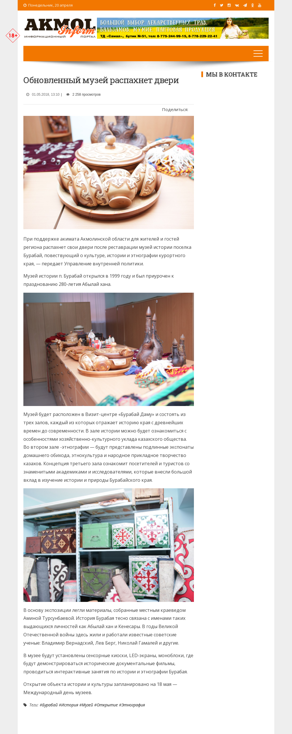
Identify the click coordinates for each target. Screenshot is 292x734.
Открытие (107, 705)
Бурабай (50, 705)
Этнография (133, 705)
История (69, 705)
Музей (87, 705)
